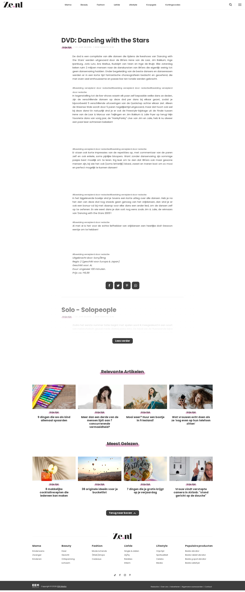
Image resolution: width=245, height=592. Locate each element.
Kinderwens (38, 551)
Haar (64, 551)
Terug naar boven (120, 516)
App (135, 285)
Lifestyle (133, 4)
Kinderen (37, 558)
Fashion (101, 4)
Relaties (128, 558)
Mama (68, 4)
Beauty (84, 4)
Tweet (118, 285)
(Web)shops (98, 555)
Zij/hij (127, 555)
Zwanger (37, 555)
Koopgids (151, 4)
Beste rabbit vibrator (195, 555)
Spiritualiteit (162, 555)
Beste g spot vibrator (195, 558)
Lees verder (122, 342)
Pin (127, 285)
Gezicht (65, 555)
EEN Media (61, 586)
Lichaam (66, 563)
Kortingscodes (172, 4)
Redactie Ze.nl (107, 47)
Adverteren (175, 586)
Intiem (127, 563)
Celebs (160, 558)
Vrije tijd (66, 47)
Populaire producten (199, 546)
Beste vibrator (192, 551)
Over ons (164, 586)
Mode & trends (99, 551)
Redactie (155, 586)
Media (159, 563)
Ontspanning (68, 558)
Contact (208, 586)
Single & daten (131, 551)
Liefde (117, 4)
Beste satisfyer (192, 563)
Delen (109, 285)
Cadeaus (96, 558)
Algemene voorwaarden (192, 586)
